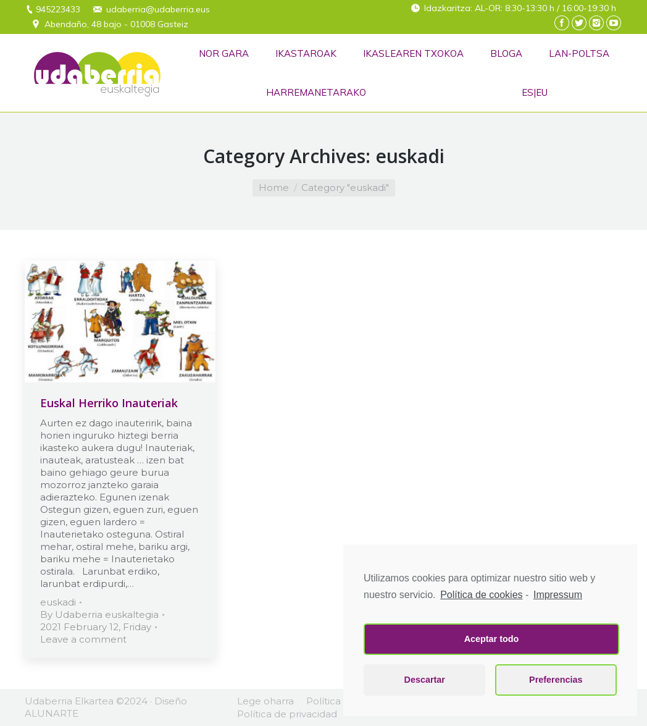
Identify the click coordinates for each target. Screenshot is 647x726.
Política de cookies (481, 594)
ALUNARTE (51, 713)
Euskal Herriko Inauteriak (109, 402)
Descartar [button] (424, 680)
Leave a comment (83, 639)
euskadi (58, 602)
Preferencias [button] (555, 680)
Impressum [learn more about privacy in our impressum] (557, 594)
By (99, 614)
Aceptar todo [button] (491, 639)
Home (274, 187)
